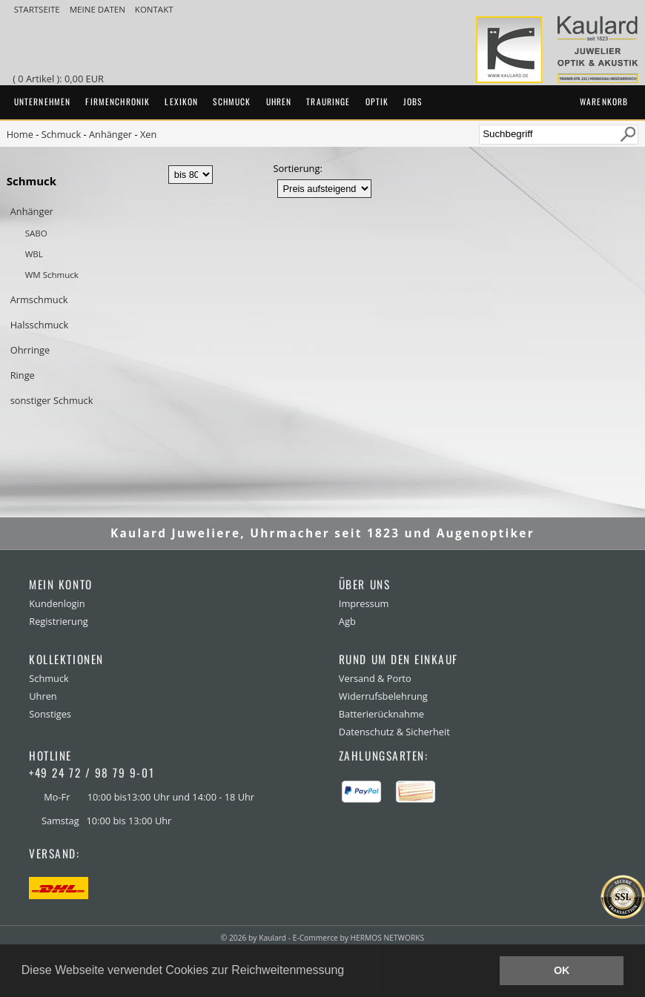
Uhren (279, 101)
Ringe (22, 375)
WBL (34, 253)
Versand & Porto (375, 678)
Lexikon (181, 101)
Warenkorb (604, 101)
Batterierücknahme (381, 714)
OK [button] (562, 970)
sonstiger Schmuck (51, 400)
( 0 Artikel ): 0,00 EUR (60, 78)
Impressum (364, 603)
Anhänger (110, 134)
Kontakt (154, 9)
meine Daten (99, 9)
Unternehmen (42, 101)
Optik (377, 101)
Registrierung (58, 621)
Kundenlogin (57, 603)
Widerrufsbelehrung (383, 696)
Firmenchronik (117, 101)
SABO (36, 233)
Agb (347, 621)
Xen (148, 134)
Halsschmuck (39, 324)
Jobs (412, 101)
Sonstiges (50, 714)
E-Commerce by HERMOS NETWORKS (358, 938)
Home (20, 134)
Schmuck (232, 101)
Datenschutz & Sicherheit (394, 731)
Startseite (38, 9)
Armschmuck (39, 299)
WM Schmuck (52, 274)
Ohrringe (30, 350)
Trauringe (328, 101)
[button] (350, 972)
